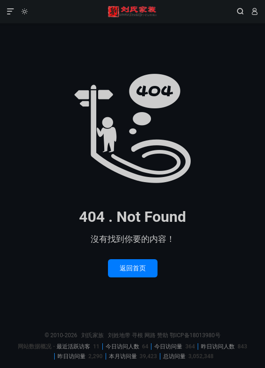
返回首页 (133, 268)
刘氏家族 (132, 11)
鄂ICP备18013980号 (195, 335)
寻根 (137, 335)
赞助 (162, 335)
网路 (150, 335)
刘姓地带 (119, 335)
